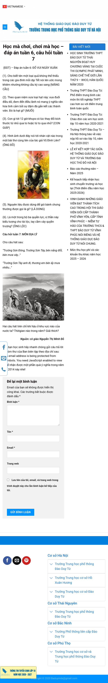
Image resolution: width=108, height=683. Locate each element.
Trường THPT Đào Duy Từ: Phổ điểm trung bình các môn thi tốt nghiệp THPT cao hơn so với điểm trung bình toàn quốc (86, 99)
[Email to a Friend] (17, 560)
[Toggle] (51, 564)
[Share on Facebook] (7, 560)
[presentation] (31, 500)
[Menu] (5, 27)
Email (11, 447)
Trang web (13, 463)
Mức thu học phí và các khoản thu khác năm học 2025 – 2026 (85, 254)
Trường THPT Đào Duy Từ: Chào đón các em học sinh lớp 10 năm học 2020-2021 (86, 119)
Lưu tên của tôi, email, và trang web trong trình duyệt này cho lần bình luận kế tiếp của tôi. (32, 485)
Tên (10, 431)
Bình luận (13, 401)
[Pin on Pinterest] (26, 560)
